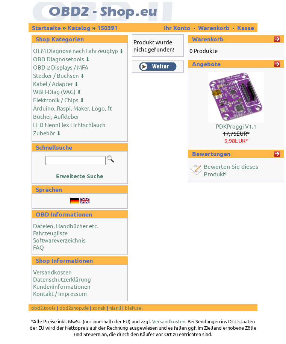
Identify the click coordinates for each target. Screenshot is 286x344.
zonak (99, 308)
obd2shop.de (74, 308)
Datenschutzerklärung (62, 279)
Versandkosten (52, 272)
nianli (115, 308)
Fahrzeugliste (50, 232)
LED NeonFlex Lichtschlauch (69, 124)
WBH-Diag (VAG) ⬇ (57, 91)
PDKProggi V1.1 (236, 126)
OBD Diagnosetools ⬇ (61, 58)
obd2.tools (43, 308)
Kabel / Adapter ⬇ (56, 83)
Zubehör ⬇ (47, 132)
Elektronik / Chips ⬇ (59, 99)
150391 (107, 28)
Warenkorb (214, 28)
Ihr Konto (178, 28)
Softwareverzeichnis (59, 240)
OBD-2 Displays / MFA (60, 67)
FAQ (38, 247)
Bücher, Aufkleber (56, 116)
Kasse (245, 28)
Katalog (79, 28)
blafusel (134, 308)
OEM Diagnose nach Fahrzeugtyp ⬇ (78, 50)
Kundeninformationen (62, 286)
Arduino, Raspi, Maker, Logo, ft (72, 108)
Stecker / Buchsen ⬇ (59, 75)
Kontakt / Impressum (60, 293)
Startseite (46, 28)
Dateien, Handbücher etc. (65, 225)
